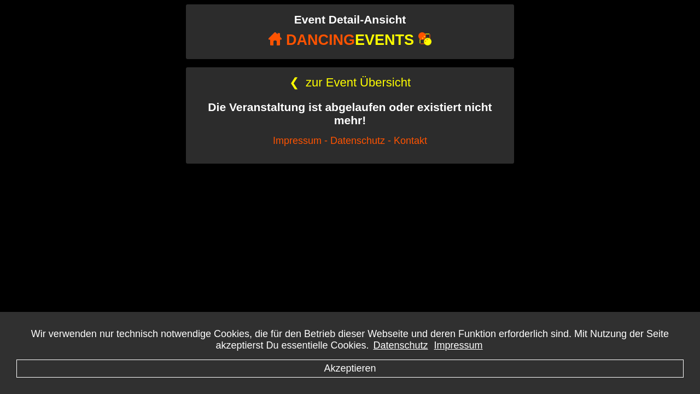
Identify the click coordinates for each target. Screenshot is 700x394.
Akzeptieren (350, 368)
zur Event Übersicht (350, 82)
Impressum (458, 345)
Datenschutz (401, 345)
